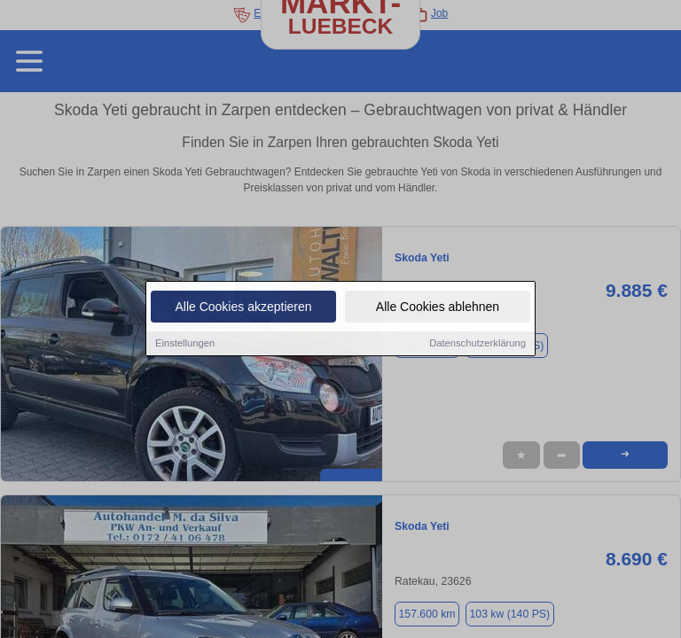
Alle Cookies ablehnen (437, 307)
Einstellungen (185, 343)
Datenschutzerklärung (477, 343)
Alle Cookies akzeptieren (243, 307)
